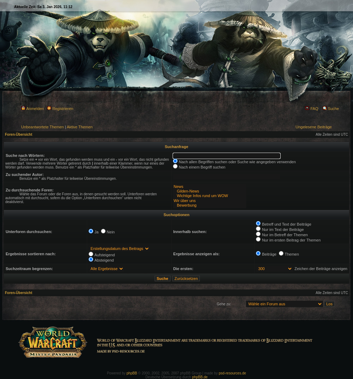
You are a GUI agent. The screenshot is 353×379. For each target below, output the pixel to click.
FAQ (311, 108)
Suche (331, 108)
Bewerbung (210, 205)
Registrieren (60, 108)
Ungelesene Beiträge (313, 127)
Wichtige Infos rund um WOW (210, 196)
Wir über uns (210, 200)
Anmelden (32, 108)
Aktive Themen (79, 127)
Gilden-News (210, 191)
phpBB (132, 373)
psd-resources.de (232, 373)
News (210, 186)
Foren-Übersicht (18, 134)
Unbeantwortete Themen (42, 127)
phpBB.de (200, 377)
